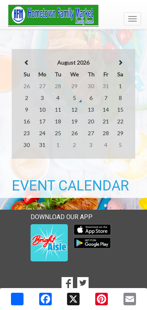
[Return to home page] (73, 15)
